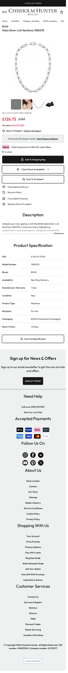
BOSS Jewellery (50, 21)
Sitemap (33, 497)
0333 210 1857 (38, 406)
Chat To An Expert (33, 179)
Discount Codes (33, 624)
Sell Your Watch (33, 569)
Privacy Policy (33, 519)
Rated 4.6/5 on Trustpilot (20, 204)
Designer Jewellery (31, 21)
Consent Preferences (33, 661)
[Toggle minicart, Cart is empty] (61, 12)
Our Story (33, 491)
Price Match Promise (18, 198)
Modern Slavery (33, 502)
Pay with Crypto (33, 552)
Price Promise (33, 541)
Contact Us (33, 596)
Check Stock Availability (33, 169)
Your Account (33, 536)
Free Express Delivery (18, 187)
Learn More (45, 147)
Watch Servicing (33, 629)
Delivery (33, 607)
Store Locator (33, 481)
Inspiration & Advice (33, 580)
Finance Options (33, 547)
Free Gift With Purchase (33, 574)
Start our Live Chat (33, 412)
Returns (33, 613)
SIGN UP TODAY (33, 381)
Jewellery (15, 21)
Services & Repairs (33, 602)
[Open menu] (4, 12)
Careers (33, 486)
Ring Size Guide (33, 558)
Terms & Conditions (33, 508)
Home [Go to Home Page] (4, 21)
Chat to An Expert (32, 130)
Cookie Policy (33, 513)
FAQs (33, 618)
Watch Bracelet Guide (33, 563)
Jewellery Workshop (33, 635)
